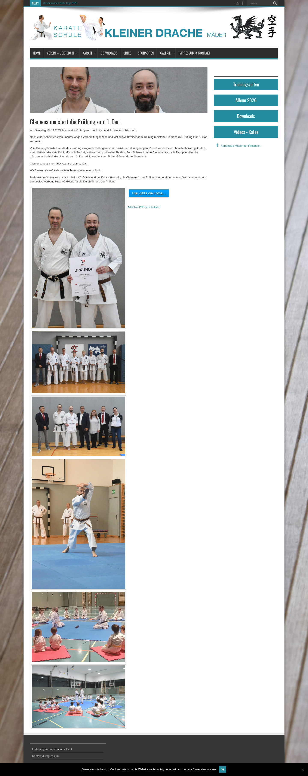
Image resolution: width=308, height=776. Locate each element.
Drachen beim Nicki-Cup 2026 (60, 3)
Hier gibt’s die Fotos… (149, 193)
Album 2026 (245, 100)
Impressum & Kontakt (194, 53)
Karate (89, 53)
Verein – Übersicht (62, 53)
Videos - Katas (246, 131)
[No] (303, 769)
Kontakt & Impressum (45, 756)
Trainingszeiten (246, 84)
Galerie (167, 53)
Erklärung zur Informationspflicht (52, 749)
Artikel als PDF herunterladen (144, 207)
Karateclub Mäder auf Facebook (237, 145)
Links (127, 53)
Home (36, 53)
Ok (223, 769)
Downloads (109, 53)
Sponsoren (146, 53)
